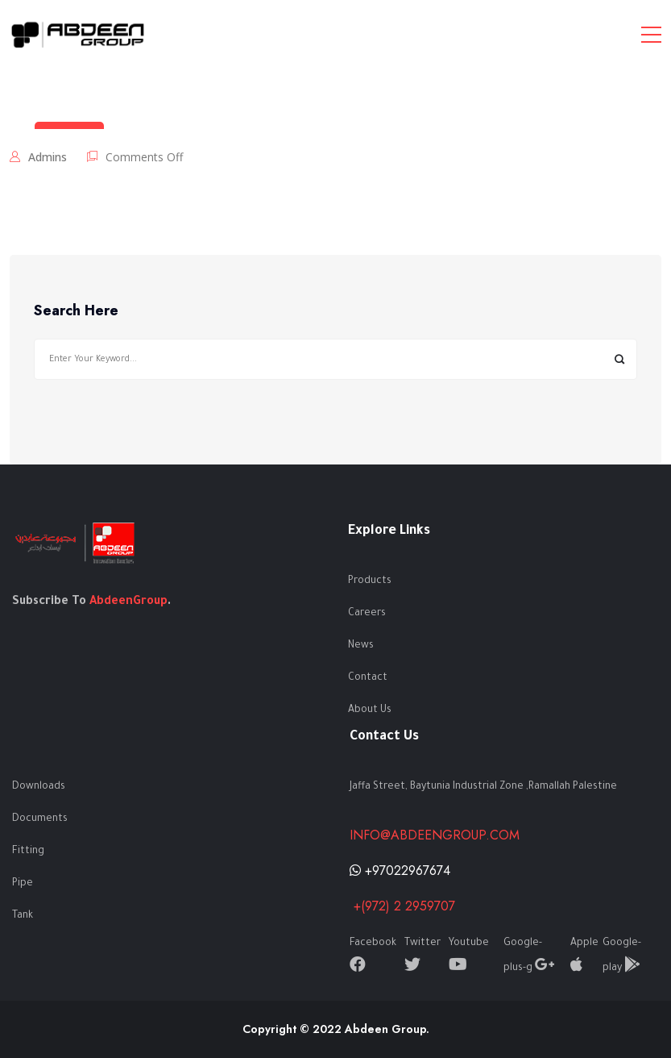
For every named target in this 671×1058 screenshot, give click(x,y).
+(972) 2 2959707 (402, 906)
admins (47, 157)
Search (619, 359)
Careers (367, 613)
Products (369, 581)
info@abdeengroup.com (435, 835)
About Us (369, 710)
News (361, 646)
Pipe (22, 883)
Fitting (28, 851)
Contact (367, 678)
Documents (40, 819)
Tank (22, 916)
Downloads (38, 787)
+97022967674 (400, 870)
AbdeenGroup (128, 602)
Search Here (76, 311)
